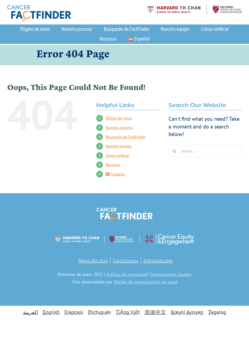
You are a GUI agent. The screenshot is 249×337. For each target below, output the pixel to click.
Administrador (158, 260)
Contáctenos (125, 260)
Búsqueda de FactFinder (125, 136)
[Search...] (205, 151)
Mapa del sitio (93, 260)
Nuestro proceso (119, 127)
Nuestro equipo (118, 146)
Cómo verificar (117, 155)
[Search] (175, 151)
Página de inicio (119, 118)
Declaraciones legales (171, 274)
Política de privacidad (127, 274)
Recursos (113, 164)
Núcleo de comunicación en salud (146, 282)
